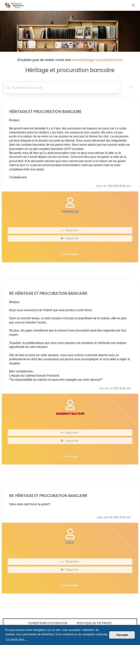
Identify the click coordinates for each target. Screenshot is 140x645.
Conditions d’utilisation (47, 623)
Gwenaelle (70, 211)
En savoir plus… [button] (16, 639)
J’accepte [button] (122, 634)
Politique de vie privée (94, 623)
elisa (70, 542)
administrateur (70, 413)
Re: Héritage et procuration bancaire (48, 293)
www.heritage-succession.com (97, 60)
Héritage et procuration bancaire (70, 70)
